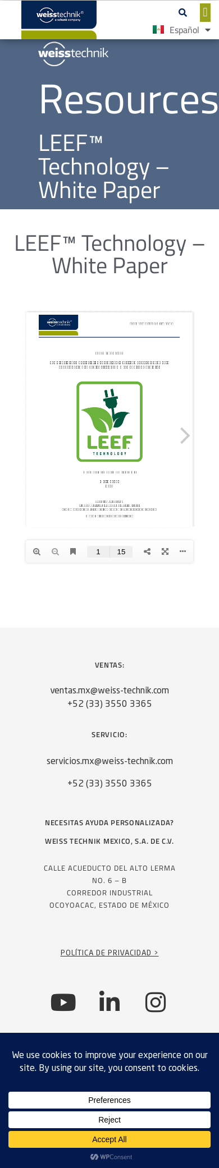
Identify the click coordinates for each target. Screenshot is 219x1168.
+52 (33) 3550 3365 (109, 704)
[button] (183, 12)
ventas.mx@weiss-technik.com (109, 691)
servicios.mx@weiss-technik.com (110, 761)
